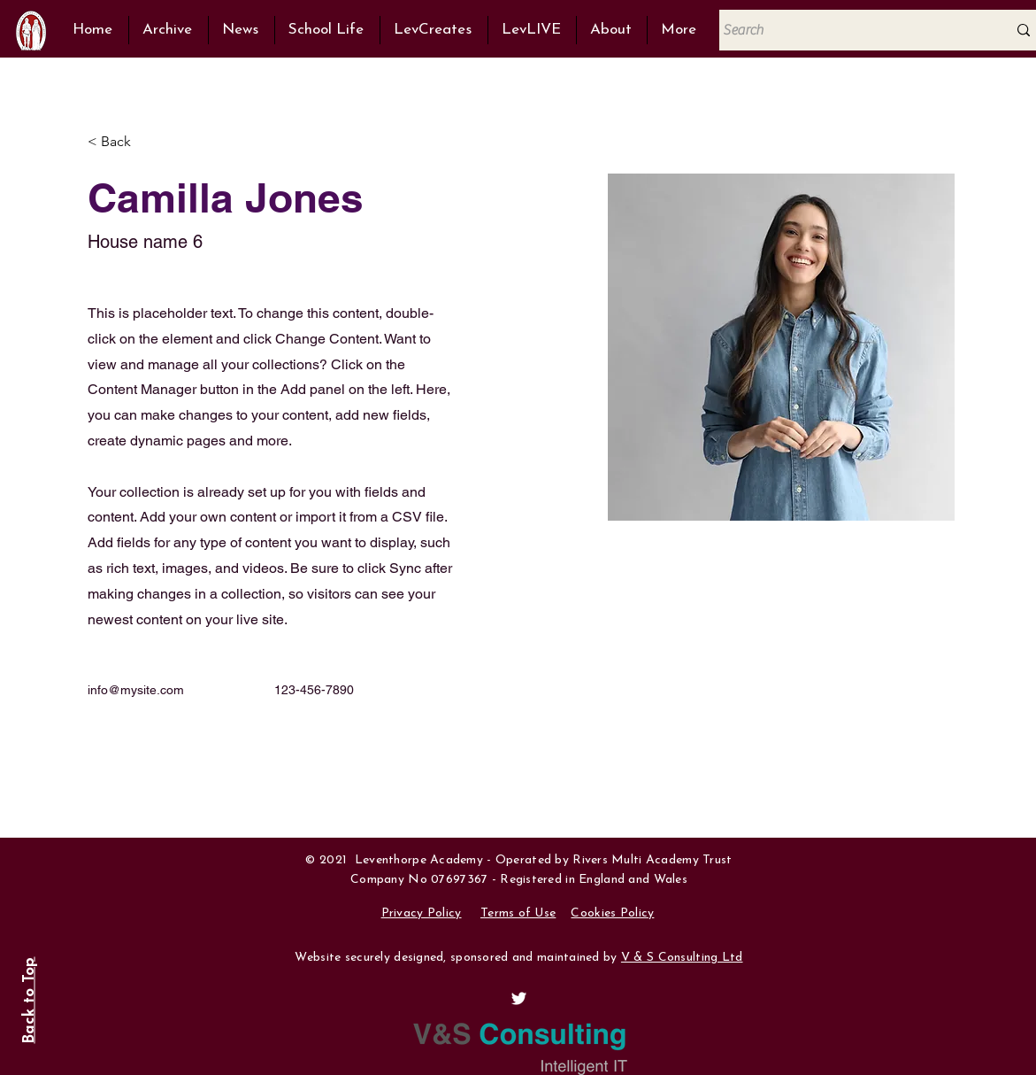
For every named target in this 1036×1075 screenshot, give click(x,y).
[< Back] (122, 142)
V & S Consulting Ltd (682, 957)
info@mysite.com (136, 690)
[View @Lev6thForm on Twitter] (519, 998)
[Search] (849, 30)
